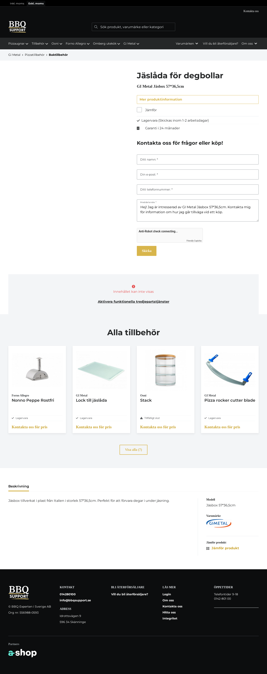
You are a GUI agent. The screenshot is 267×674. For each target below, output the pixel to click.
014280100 (68, 594)
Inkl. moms (17, 3)
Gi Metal (131, 43)
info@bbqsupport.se (75, 600)
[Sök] (133, 27)
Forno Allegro (78, 43)
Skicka (146, 251)
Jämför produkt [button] (222, 552)
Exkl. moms (36, 3)
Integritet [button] (169, 618)
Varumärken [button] (187, 43)
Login (166, 594)
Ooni (57, 43)
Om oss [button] (249, 43)
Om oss (168, 600)
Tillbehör (40, 43)
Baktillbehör (58, 55)
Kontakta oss (251, 11)
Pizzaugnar (18, 43)
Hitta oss (169, 612)
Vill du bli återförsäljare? (220, 43)
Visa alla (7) (133, 453)
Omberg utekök (106, 43)
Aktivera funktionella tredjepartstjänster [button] (133, 302)
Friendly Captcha (194, 241)
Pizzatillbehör (35, 55)
